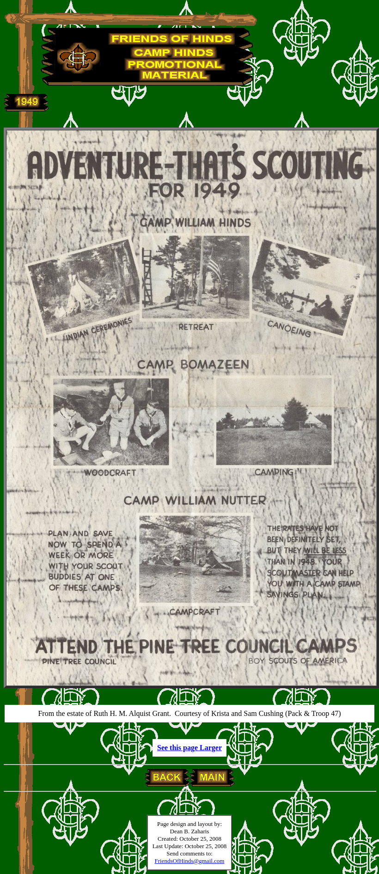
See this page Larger (189, 748)
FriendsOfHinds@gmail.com (190, 860)
